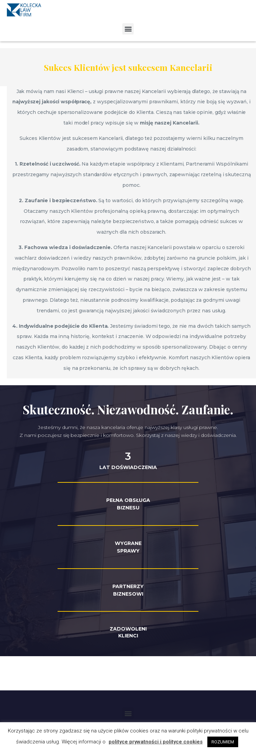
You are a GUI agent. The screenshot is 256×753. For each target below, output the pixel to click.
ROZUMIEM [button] (222, 741)
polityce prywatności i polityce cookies (156, 742)
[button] (128, 29)
